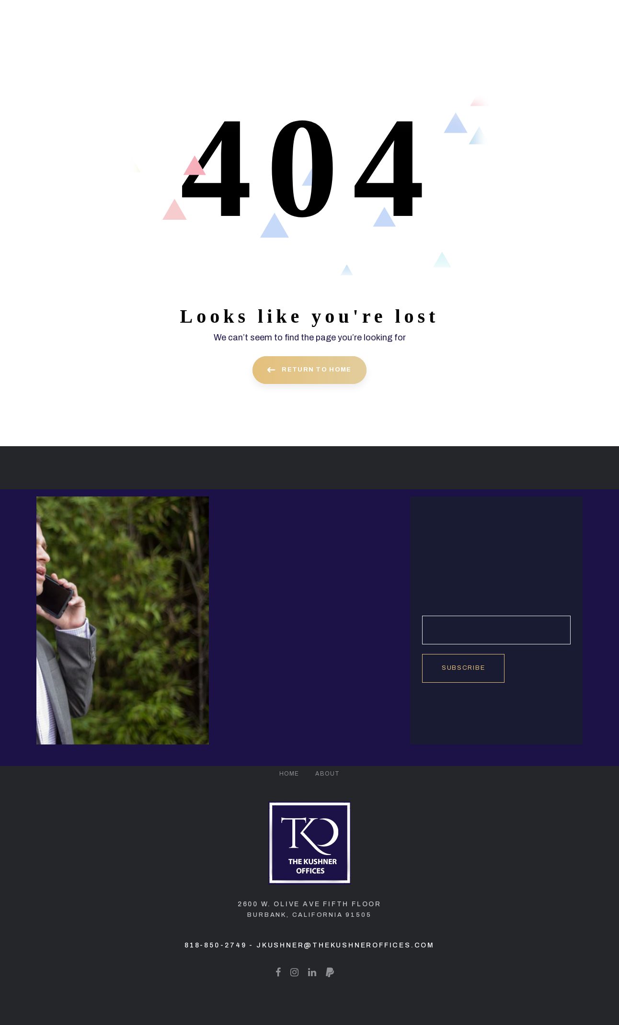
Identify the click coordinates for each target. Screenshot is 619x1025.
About (327, 773)
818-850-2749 (215, 945)
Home (289, 773)
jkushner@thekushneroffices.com (345, 945)
